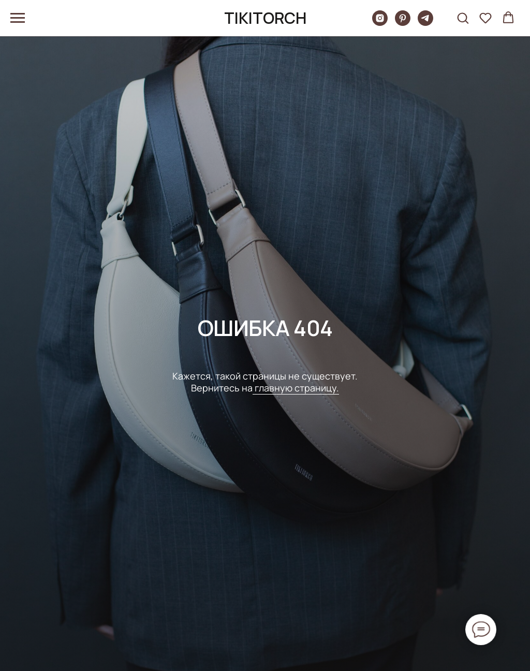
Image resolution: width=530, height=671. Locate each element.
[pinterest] (402, 23)
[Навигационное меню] (17, 18)
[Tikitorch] (380, 23)
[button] (463, 17)
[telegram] (425, 23)
